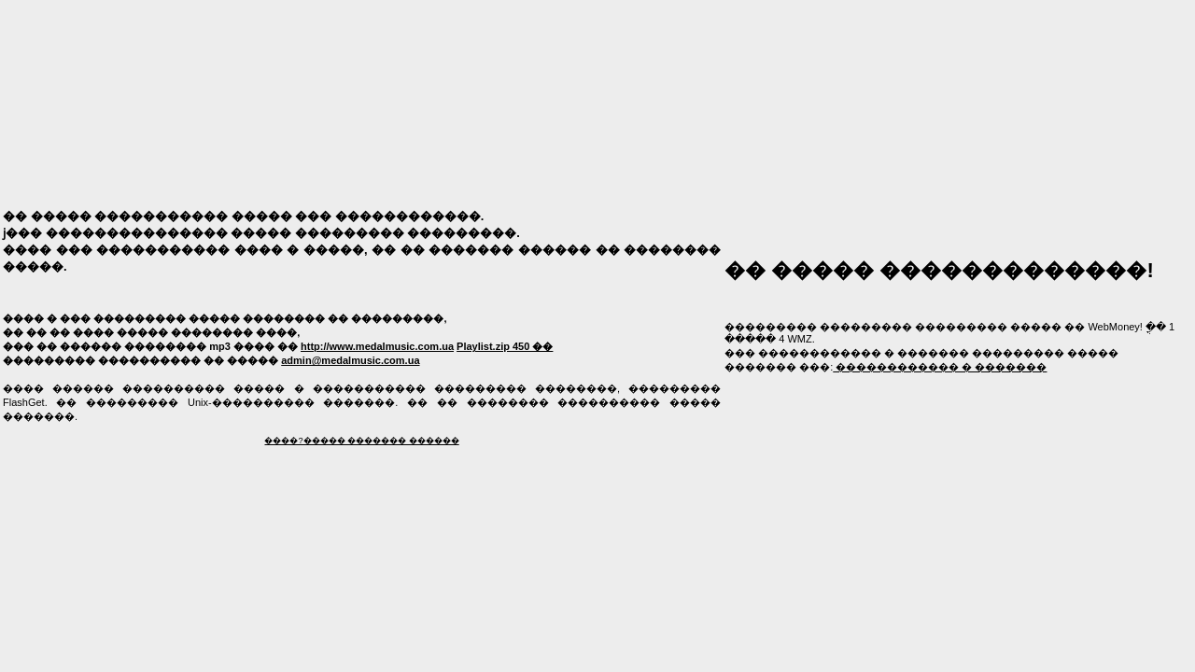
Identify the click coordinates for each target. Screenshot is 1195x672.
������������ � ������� (940, 366)
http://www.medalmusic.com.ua (377, 346)
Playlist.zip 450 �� (505, 346)
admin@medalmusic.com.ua (350, 360)
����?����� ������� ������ (361, 440)
